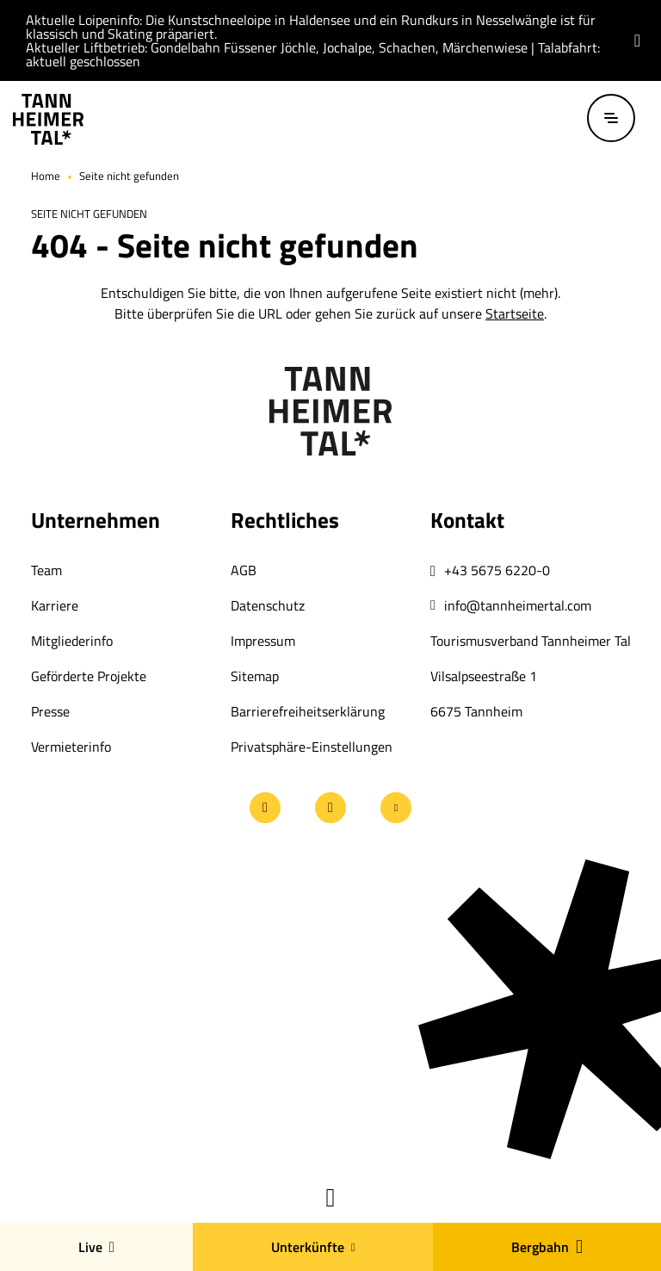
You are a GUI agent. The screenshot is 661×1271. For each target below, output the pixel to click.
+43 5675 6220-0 (497, 570)
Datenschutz (268, 605)
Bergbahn (547, 1247)
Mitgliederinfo (72, 640)
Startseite (514, 313)
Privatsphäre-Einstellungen (311, 746)
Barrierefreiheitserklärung (308, 711)
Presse (50, 711)
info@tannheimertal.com (517, 605)
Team (46, 570)
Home (45, 175)
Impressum (263, 640)
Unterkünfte (313, 1247)
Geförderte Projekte (88, 676)
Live (96, 1247)
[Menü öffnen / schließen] (611, 118)
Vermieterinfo (71, 746)
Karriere (54, 605)
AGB (243, 570)
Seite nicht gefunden (129, 175)
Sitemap (255, 676)
